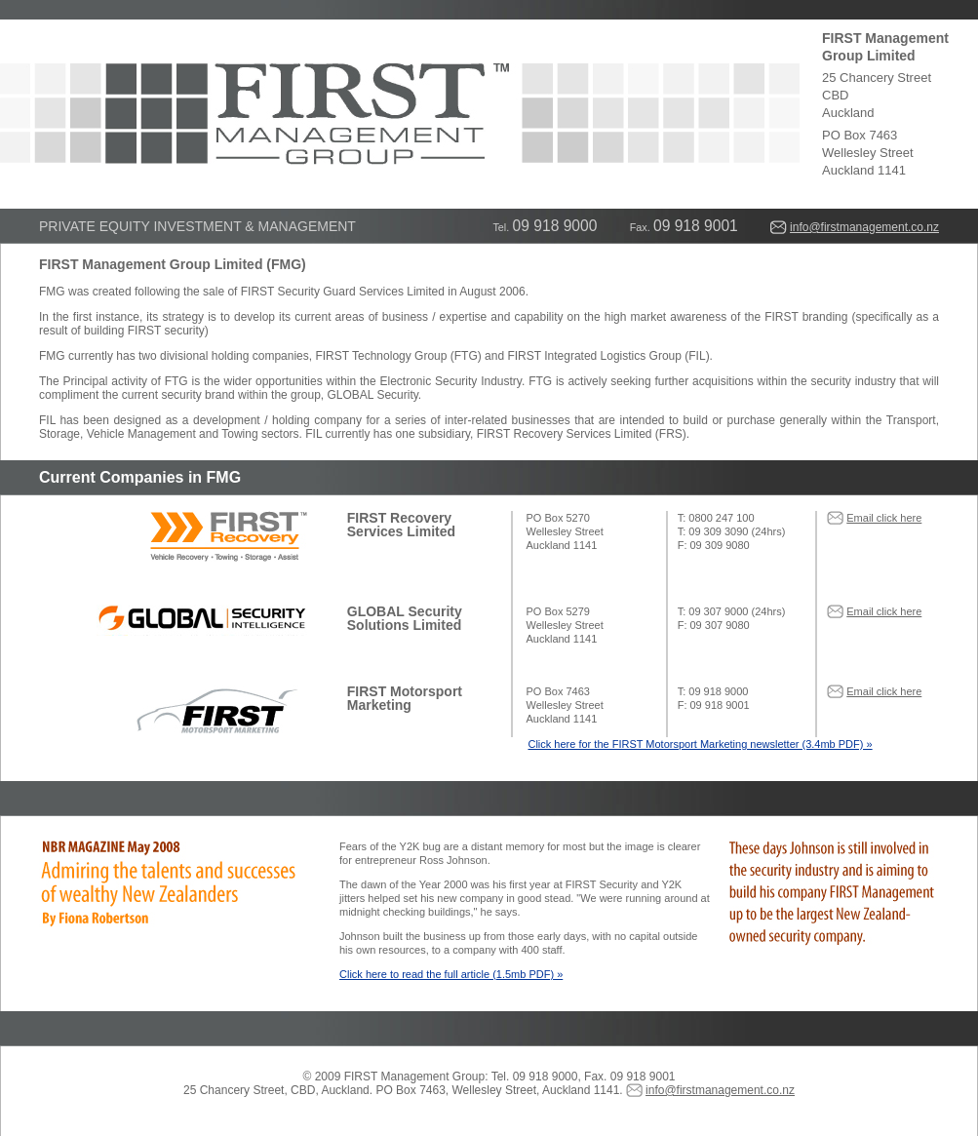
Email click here (883, 518)
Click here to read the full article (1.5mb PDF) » (451, 974)
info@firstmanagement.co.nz (864, 227)
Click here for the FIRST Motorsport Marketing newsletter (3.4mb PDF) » (700, 744)
